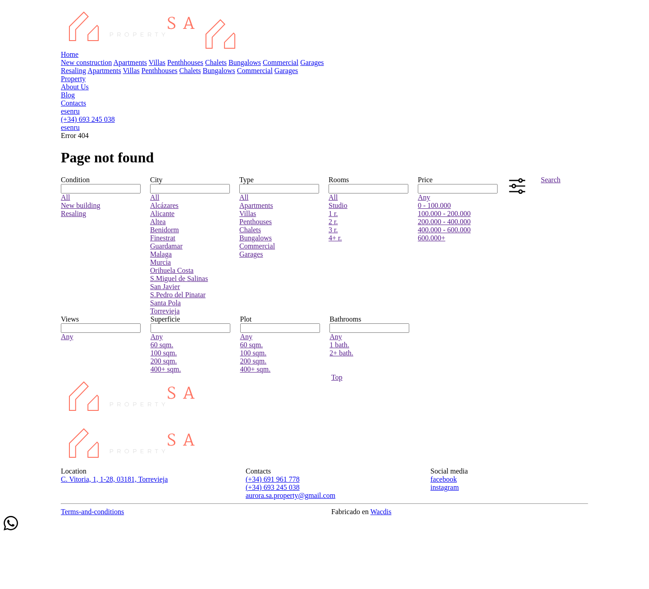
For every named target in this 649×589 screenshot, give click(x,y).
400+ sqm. (166, 369)
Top (337, 377)
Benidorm (164, 230)
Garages (312, 62)
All (65, 197)
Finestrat (162, 238)
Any (424, 197)
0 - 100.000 (434, 205)
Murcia (160, 262)
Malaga (161, 254)
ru (76, 111)
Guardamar (166, 246)
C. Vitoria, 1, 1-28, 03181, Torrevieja (114, 479)
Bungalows (245, 62)
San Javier (165, 286)
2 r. (333, 221)
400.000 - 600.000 (444, 230)
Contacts (73, 103)
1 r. (333, 213)
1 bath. (339, 345)
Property (73, 79)
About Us (75, 87)
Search (551, 180)
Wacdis (381, 511)
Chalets (216, 62)
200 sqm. (164, 361)
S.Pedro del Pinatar (178, 295)
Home (69, 54)
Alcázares (164, 205)
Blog (68, 95)
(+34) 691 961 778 (273, 479)
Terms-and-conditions (92, 511)
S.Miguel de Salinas (179, 278)
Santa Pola (165, 303)
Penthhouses (185, 62)
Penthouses (255, 221)
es (64, 111)
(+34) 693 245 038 (88, 119)
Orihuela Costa (171, 270)
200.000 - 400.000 (444, 221)
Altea (158, 221)
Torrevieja (165, 311)
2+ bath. (341, 353)
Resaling (73, 70)
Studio (338, 205)
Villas (157, 62)
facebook (443, 479)
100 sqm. (164, 353)
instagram (444, 487)
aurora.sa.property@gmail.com (290, 495)
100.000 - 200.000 (444, 213)
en (70, 111)
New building (81, 205)
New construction (86, 62)
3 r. (333, 230)
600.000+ (431, 238)
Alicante (162, 213)
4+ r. (335, 238)
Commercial (280, 62)
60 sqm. (162, 345)
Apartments (130, 62)
